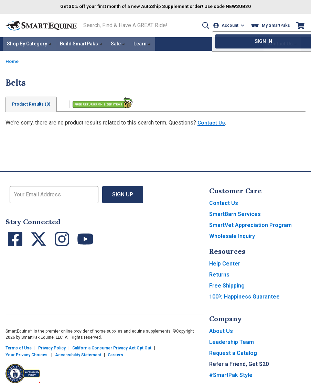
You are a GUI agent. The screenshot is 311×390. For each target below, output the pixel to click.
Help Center (224, 262)
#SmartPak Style (231, 374)
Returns (219, 273)
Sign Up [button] (122, 193)
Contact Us (211, 121)
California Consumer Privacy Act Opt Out (111, 347)
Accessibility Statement (78, 353)
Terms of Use (19, 347)
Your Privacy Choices (26, 353)
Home (12, 60)
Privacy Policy (52, 347)
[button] (203, 25)
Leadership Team (231, 341)
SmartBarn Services (235, 213)
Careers (115, 353)
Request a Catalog (233, 352)
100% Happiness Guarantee (244, 295)
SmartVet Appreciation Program (250, 224)
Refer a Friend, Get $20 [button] (239, 363)
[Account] (229, 25)
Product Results (32, 103)
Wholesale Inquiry (232, 235)
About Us (221, 330)
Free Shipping (227, 284)
